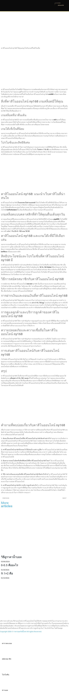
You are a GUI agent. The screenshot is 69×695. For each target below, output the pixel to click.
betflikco (4, 252)
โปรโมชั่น (5, 675)
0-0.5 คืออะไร (9, 565)
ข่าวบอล (5, 690)
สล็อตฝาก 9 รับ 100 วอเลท (19, 378)
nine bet (29, 284)
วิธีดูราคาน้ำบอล (11, 557)
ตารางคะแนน (7, 643)
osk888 (50, 94)
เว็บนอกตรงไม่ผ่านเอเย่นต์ (26, 203)
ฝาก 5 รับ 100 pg (38, 303)
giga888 (56, 219)
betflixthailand (12, 210)
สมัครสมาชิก (6, 659)
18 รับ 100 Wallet (45, 267)
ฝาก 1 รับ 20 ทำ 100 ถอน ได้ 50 (18, 231)
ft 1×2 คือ (7, 573)
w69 (55, 120)
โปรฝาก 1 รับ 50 (43, 149)
